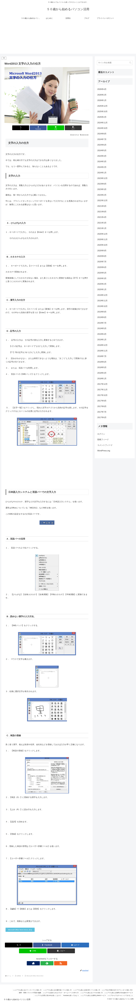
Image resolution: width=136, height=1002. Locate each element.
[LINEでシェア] (54, 127)
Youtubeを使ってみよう (70, 995)
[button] (68, 127)
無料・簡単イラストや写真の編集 (28, 993)
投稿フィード (103, 439)
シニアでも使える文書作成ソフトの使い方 (56, 990)
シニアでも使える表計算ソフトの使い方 (86, 990)
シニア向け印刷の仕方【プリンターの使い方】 (117, 990)
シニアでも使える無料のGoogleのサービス (118, 993)
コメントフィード (105, 445)
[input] (115, 62)
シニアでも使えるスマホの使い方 (91, 993)
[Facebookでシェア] (40, 127)
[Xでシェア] (25, 127)
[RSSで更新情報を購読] (52, 963)
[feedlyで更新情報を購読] (47, 963)
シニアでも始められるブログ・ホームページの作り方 (59, 993)
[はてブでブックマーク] (75, 945)
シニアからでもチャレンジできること (120, 995)
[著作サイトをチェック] (42, 963)
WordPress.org (103, 451)
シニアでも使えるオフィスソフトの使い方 (26, 990)
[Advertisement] (68, 39)
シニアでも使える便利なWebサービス (92, 995)
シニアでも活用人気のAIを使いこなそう (46, 995)
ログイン (101, 434)
